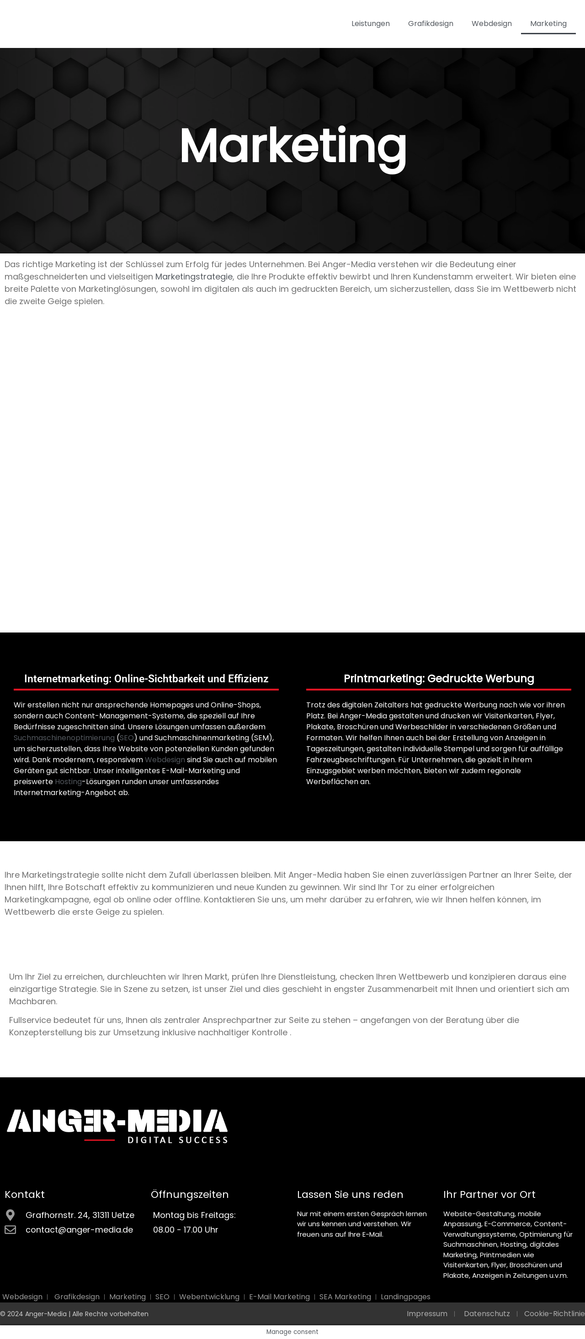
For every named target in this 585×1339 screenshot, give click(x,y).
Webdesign (492, 23)
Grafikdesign (430, 23)
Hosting (68, 781)
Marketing (548, 23)
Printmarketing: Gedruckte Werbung (439, 678)
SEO (127, 738)
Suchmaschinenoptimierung (64, 738)
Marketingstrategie (194, 276)
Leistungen (370, 23)
